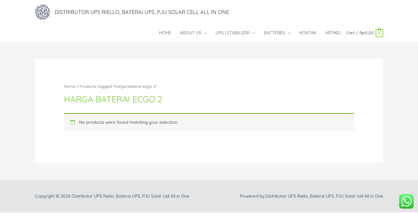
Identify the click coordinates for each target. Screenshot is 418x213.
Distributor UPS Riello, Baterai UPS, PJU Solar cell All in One (150, 12)
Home (69, 87)
